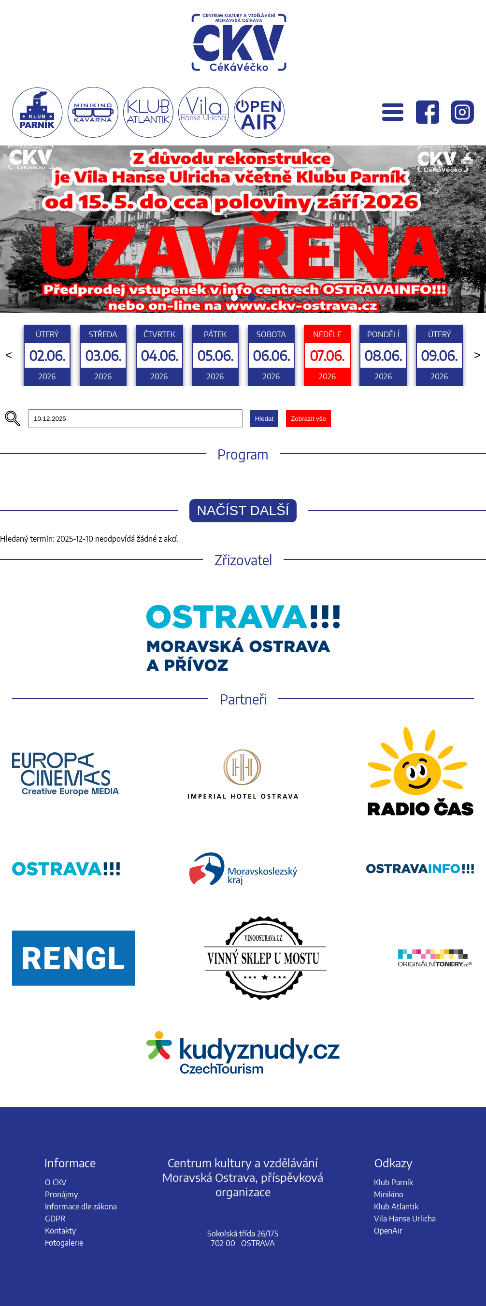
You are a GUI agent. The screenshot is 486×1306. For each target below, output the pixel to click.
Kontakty (60, 1230)
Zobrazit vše (308, 418)
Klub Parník (393, 1182)
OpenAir (388, 1230)
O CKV (56, 1182)
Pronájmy (61, 1194)
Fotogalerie (64, 1243)
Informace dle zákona (81, 1206)
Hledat (264, 418)
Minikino (388, 1194)
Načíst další (243, 510)
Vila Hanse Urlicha (405, 1218)
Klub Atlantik (396, 1206)
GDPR (55, 1218)
